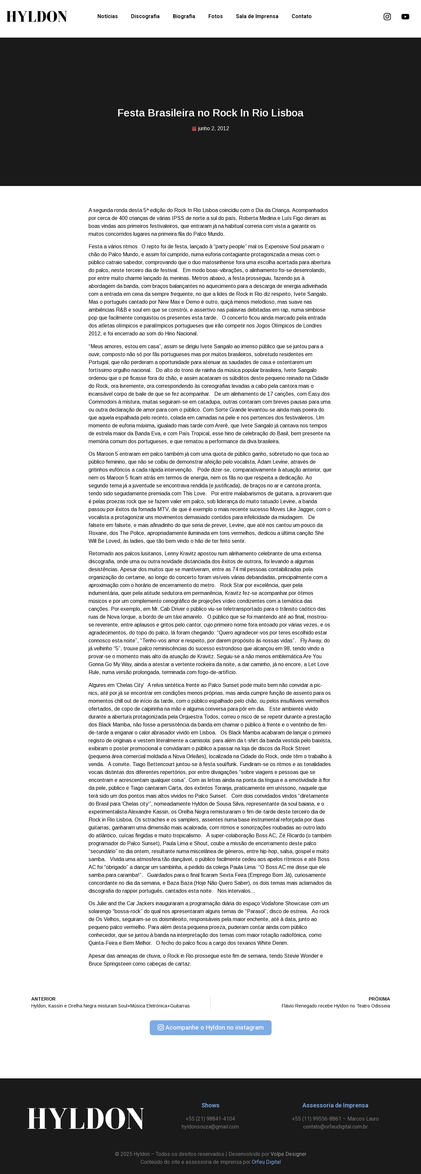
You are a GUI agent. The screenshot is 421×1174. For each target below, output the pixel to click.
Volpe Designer (288, 1154)
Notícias (107, 16)
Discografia (145, 16)
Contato (302, 16)
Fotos (215, 16)
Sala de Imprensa (257, 16)
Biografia (184, 16)
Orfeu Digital (266, 1162)
